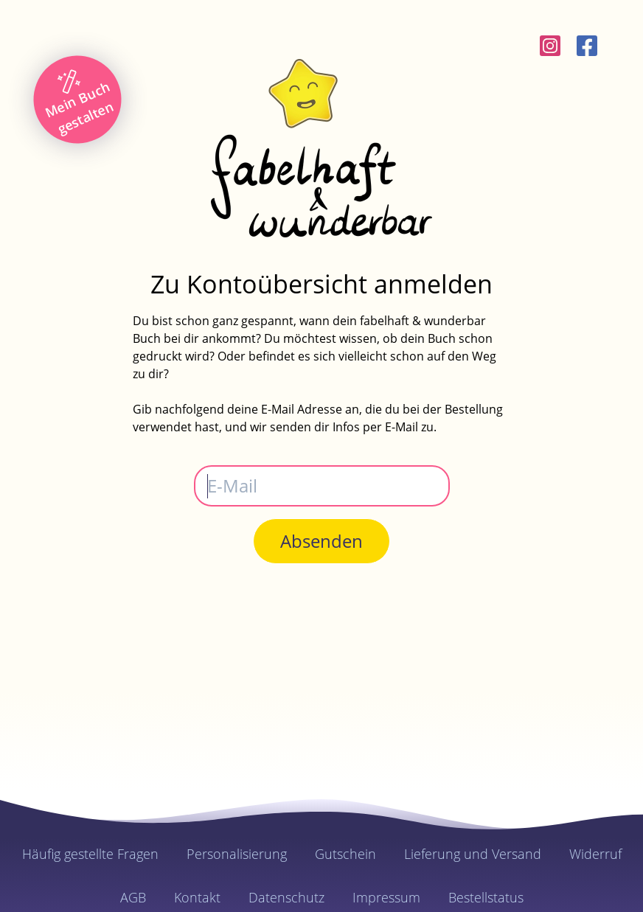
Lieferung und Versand (472, 854)
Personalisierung (237, 854)
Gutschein (345, 854)
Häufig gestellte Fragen (90, 854)
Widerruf (595, 854)
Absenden (321, 541)
